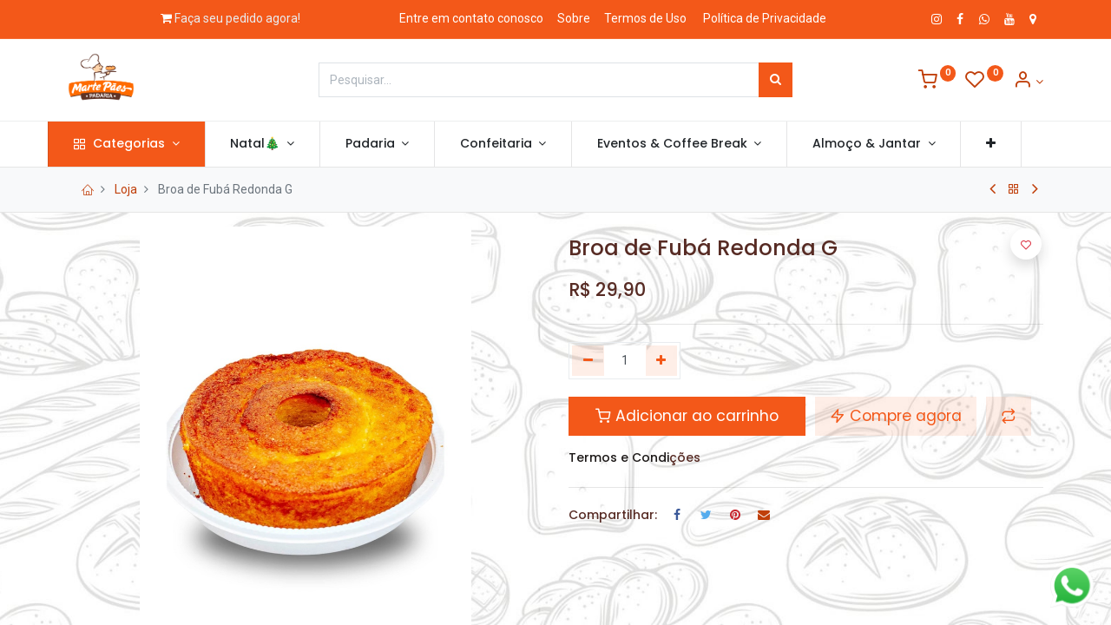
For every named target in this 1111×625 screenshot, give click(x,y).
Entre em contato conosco (471, 18)
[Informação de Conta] (1028, 82)
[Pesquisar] (775, 79)
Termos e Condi (619, 457)
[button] (1011, 144)
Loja (126, 189)
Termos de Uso (645, 18)
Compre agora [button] (896, 415)
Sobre (573, 18)
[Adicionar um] (662, 361)
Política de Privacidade (764, 18)
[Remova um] (588, 361)
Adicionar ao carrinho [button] (687, 415)
